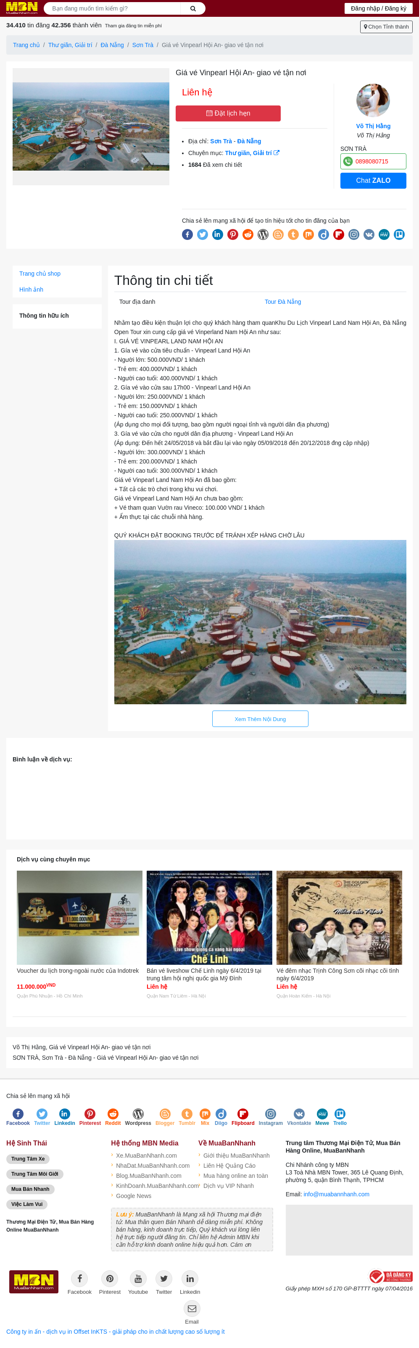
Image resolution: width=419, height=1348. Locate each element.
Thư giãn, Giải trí (70, 45)
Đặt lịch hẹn (228, 113)
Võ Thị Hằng (373, 126)
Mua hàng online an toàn (233, 1175)
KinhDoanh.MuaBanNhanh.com (148, 1185)
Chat (373, 180)
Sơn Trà (142, 45)
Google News (131, 1195)
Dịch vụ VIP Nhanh (226, 1185)
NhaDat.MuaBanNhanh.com (148, 1165)
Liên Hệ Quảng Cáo (227, 1165)
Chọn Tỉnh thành (386, 27)
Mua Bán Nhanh (30, 1189)
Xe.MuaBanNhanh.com (144, 1155)
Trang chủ (26, 45)
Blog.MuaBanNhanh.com (146, 1175)
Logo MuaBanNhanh (21, 8)
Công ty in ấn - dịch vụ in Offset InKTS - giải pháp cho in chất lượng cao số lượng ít (115, 1331)
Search (193, 8)
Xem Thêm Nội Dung (260, 719)
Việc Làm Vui (26, 1204)
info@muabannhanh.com (336, 1194)
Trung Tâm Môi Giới (34, 1174)
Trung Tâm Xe (28, 1159)
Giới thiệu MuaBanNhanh (234, 1155)
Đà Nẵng (112, 45)
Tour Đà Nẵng (283, 301)
